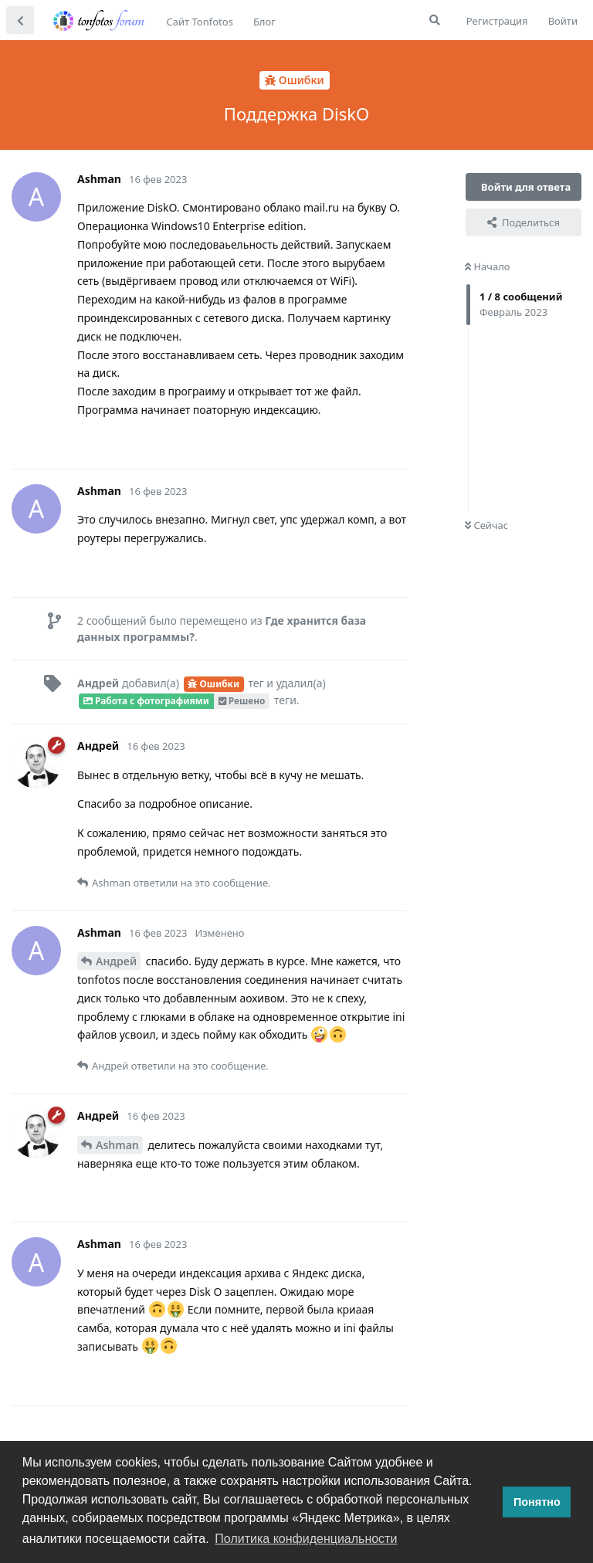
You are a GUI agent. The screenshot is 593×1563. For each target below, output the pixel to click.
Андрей (116, 961)
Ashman (117, 1144)
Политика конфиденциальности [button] (306, 1538)
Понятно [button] (537, 1502)
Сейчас (486, 525)
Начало (487, 266)
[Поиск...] (435, 20)
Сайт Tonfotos (200, 22)
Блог (264, 22)
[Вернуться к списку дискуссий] (20, 20)
